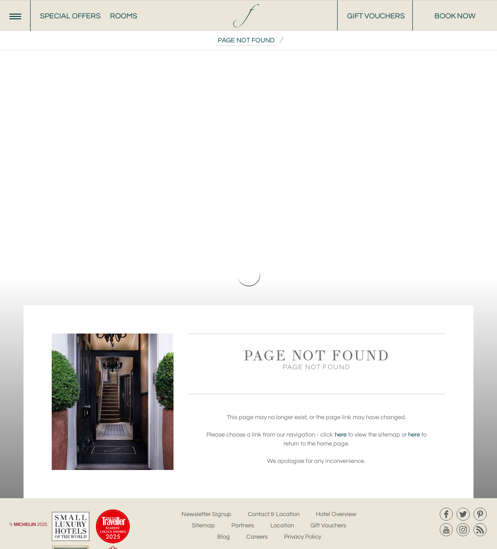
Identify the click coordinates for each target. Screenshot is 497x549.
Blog (223, 536)
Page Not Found (246, 40)
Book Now (454, 16)
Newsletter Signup (206, 514)
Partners (242, 525)
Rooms (123, 16)
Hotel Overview (336, 514)
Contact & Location (274, 514)
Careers (257, 536)
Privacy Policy (302, 536)
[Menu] (15, 15)
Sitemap (203, 525)
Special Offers (70, 16)
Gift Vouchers (376, 16)
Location (282, 525)
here (341, 434)
